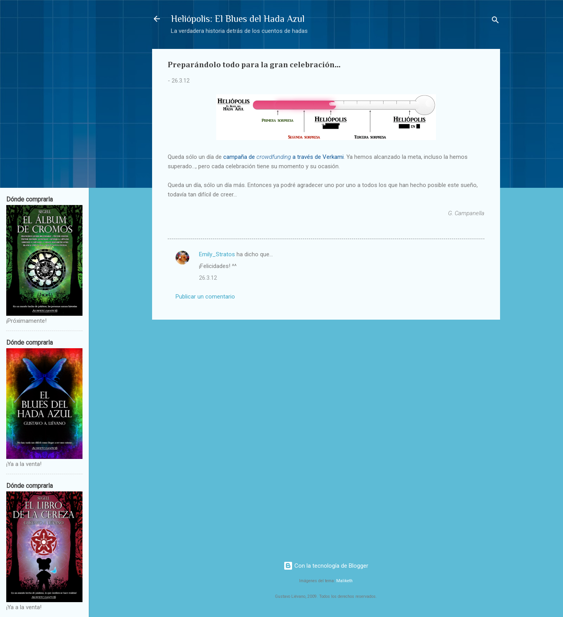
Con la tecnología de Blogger (325, 565)
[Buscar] (495, 21)
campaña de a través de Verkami (283, 156)
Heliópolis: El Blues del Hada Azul (238, 18)
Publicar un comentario (205, 296)
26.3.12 (208, 277)
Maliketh (344, 580)
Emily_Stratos (217, 254)
